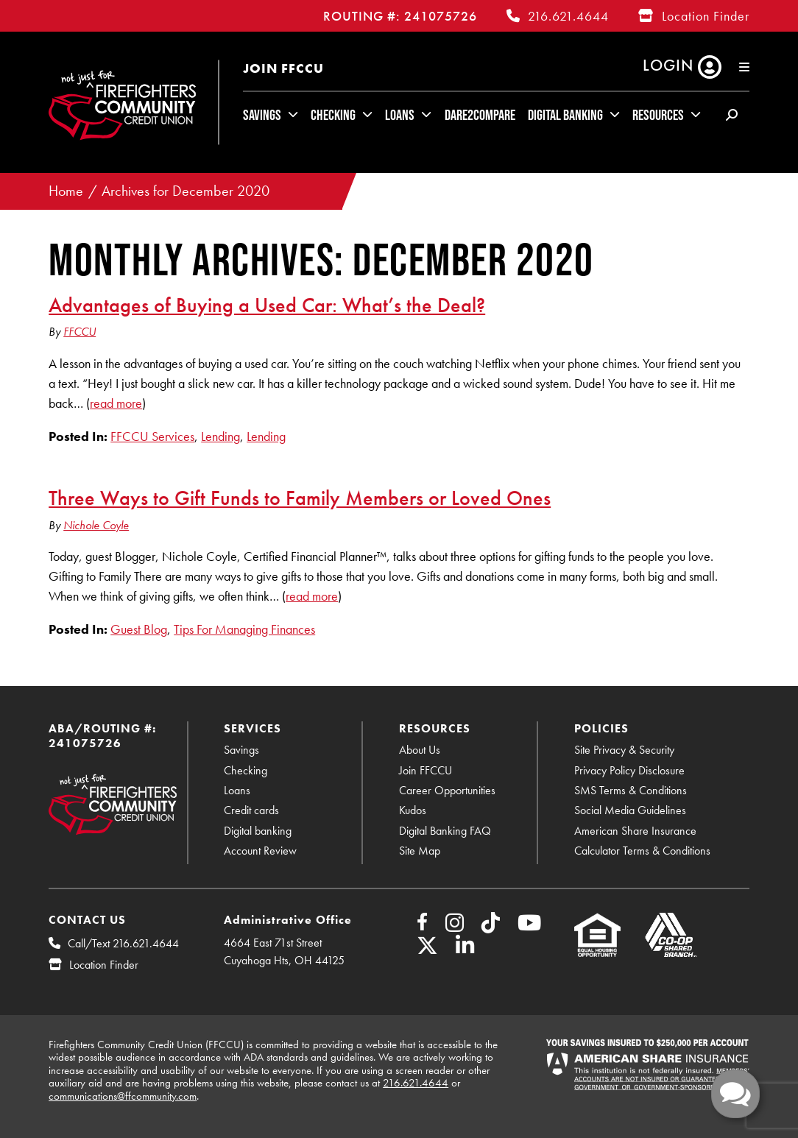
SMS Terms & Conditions (630, 790)
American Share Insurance (635, 831)
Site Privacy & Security (624, 750)
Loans (399, 115)
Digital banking (258, 831)
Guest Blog (138, 629)
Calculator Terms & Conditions (642, 851)
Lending (220, 436)
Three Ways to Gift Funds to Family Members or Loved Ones (300, 497)
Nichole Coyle (96, 525)
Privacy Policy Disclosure (629, 770)
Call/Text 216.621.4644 (123, 943)
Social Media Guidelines (630, 810)
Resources (658, 115)
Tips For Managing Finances (244, 629)
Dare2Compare (480, 115)
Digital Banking (565, 115)
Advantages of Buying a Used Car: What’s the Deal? (267, 304)
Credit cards (251, 810)
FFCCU (79, 331)
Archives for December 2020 (185, 191)
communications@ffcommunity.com (123, 1096)
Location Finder (705, 15)
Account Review (260, 851)
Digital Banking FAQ (445, 831)
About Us (419, 750)
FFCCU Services (152, 436)
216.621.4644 (568, 15)
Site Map (419, 851)
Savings (262, 115)
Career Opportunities (447, 790)
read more (116, 403)
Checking (333, 115)
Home (66, 191)
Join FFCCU (283, 68)
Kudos (412, 810)
